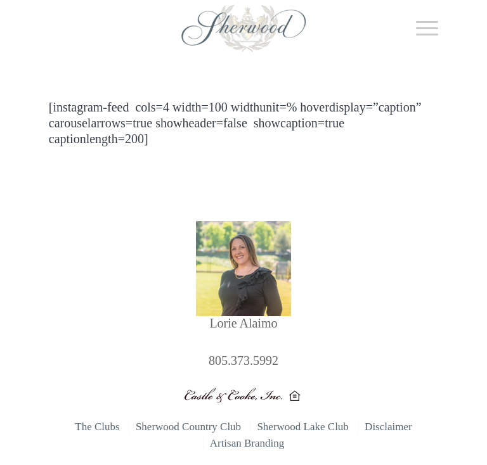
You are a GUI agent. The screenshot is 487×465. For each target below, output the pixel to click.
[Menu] (420, 28)
